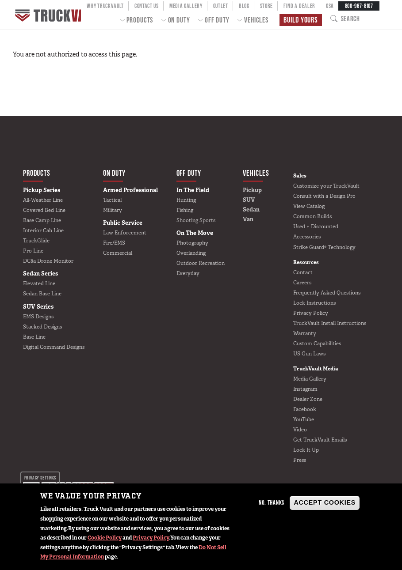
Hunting (186, 200)
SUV (249, 200)
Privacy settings (40, 477)
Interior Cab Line (43, 230)
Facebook (304, 409)
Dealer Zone (307, 399)
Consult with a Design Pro (324, 196)
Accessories (307, 236)
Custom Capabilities (317, 343)
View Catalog (309, 206)
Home (51, 15)
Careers (302, 282)
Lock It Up (306, 449)
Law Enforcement (124, 232)
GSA (330, 6)
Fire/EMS (114, 242)
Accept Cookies (325, 502)
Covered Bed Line (44, 210)
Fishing (184, 210)
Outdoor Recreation (200, 263)
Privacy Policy (151, 537)
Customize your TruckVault (326, 185)
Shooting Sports (195, 220)
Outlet (220, 6)
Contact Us (146, 6)
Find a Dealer (299, 6)
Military (112, 210)
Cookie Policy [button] (105, 537)
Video (300, 429)
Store (266, 6)
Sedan (251, 209)
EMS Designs (38, 316)
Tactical (112, 200)
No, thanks (271, 502)
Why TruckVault (105, 6)
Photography (192, 242)
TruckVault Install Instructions (329, 323)
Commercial (117, 253)
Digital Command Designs (53, 347)
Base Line (34, 336)
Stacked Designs (42, 326)
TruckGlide (36, 240)
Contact (303, 272)
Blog (244, 6)
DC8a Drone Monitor (48, 260)
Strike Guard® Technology (324, 247)
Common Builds (312, 216)
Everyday (187, 273)
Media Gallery (186, 6)
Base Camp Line (42, 220)
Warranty (304, 333)
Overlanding (191, 253)
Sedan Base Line (42, 293)
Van (248, 219)
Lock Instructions (314, 302)
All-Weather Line (43, 200)
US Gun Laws (309, 353)
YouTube (303, 419)
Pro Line (33, 250)
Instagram (305, 389)
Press (299, 460)
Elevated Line (39, 283)
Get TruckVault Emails (320, 439)
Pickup (252, 190)
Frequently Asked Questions (326, 292)
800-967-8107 (359, 6)
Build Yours (300, 20)
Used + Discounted (315, 226)
